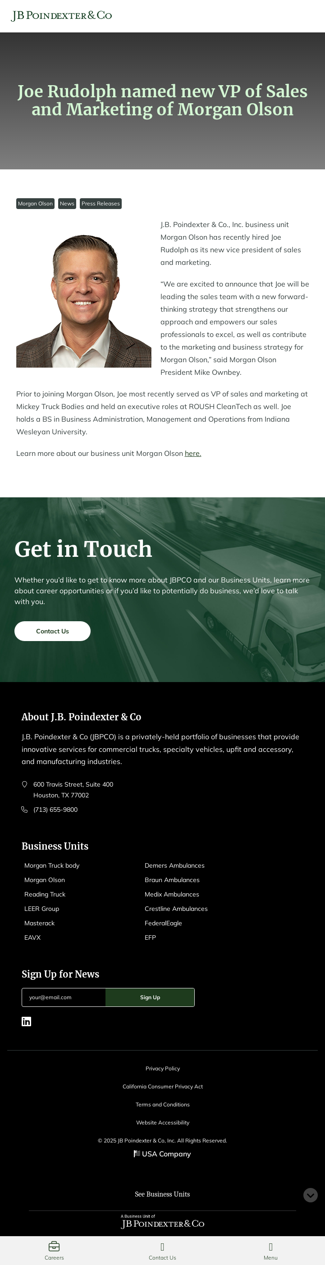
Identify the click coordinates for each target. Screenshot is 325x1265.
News (67, 203)
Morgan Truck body (51, 865)
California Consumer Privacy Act (163, 1086)
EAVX (32, 937)
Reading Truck (44, 894)
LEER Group (41, 909)
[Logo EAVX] (61, 16)
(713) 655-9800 (55, 809)
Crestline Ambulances (176, 909)
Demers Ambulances (175, 865)
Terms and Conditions (163, 1104)
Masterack (39, 923)
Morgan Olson (35, 203)
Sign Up (150, 997)
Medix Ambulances (172, 894)
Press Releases (101, 203)
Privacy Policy (163, 1068)
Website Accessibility (162, 1122)
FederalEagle (163, 923)
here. (193, 453)
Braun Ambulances (172, 880)
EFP (150, 937)
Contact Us (52, 633)
